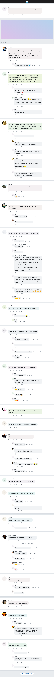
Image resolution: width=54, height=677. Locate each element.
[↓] (23, 14)
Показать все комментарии (27, 543)
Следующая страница (27, 673)
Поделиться (26, 14)
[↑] (21, 14)
